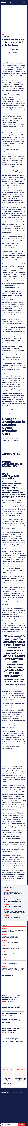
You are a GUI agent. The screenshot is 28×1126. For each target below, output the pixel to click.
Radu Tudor (15, 38)
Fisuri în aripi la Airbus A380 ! (12, 895)
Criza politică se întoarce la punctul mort (13, 948)
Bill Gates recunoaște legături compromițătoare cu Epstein (13, 889)
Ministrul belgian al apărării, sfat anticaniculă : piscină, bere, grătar (14, 900)
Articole (5, 23)
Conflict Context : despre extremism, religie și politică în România (13, 882)
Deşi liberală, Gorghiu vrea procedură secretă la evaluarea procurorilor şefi (7, 1070)
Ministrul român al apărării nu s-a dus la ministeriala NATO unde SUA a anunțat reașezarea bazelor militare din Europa (13, 959)
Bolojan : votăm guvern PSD (9, 952)
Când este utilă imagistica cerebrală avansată (12, 907)
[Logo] (11, 2)
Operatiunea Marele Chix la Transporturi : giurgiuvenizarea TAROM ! (20, 1069)
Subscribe (21, 1113)
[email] (9, 1113)
